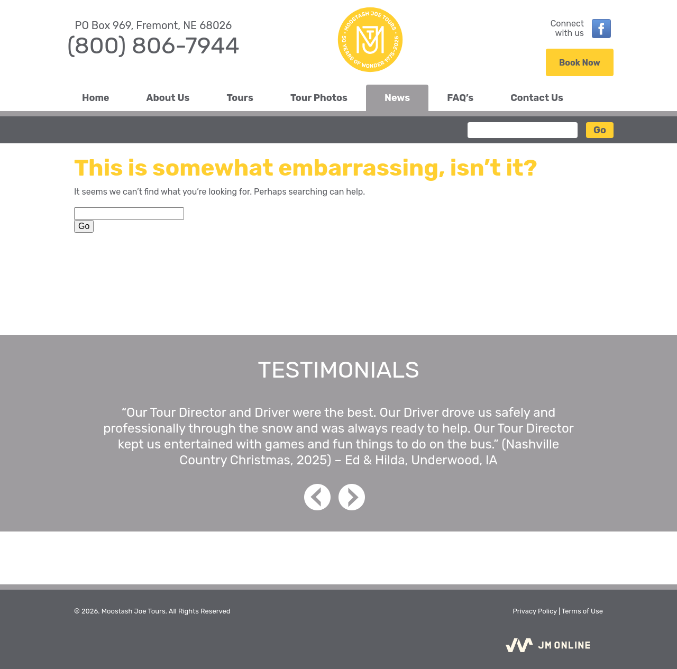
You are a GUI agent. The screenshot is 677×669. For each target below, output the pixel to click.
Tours (240, 98)
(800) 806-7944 (153, 45)
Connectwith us (567, 28)
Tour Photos (318, 98)
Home (95, 98)
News (397, 98)
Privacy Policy (534, 611)
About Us (168, 98)
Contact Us (536, 98)
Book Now (579, 63)
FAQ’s (460, 98)
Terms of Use (582, 611)
